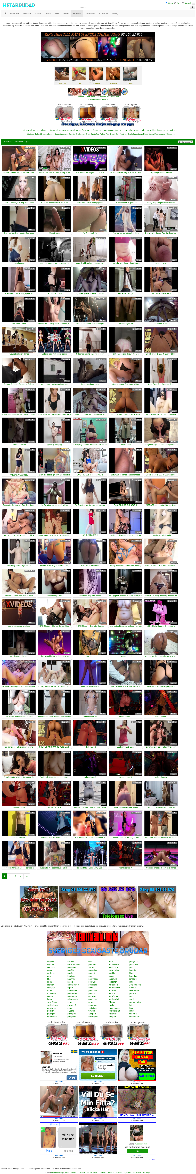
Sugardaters (138, 134)
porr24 (70, 973)
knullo (131, 1011)
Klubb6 (159, 130)
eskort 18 (71, 1005)
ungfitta (50, 961)
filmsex (91, 1011)
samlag (70, 1011)
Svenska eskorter (132, 130)
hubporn (133, 1014)
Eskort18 (165, 130)
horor (111, 961)
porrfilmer (71, 967)
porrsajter (92, 970)
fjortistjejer (93, 1008)
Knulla (130, 134)
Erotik (88, 134)
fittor (131, 973)
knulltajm (71, 976)
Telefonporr (94, 130)
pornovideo (114, 964)
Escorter (72, 134)
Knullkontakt (80, 134)
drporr (70, 988)
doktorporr (93, 1017)
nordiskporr (52, 1017)
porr (131, 967)
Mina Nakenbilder (106, 130)
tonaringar (51, 993)
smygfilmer (52, 1002)
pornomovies (135, 1002)
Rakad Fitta (104, 134)
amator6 (133, 979)
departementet (73, 964)
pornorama (72, 996)
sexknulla (113, 979)
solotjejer (51, 988)
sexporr (112, 976)
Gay (178, 3)
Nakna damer (148, 134)
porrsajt (91, 973)
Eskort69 (38, 134)
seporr (70, 1008)
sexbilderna (52, 1005)
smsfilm (112, 973)
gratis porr (51, 973)
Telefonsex (51, 130)
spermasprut (114, 1011)
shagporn (113, 1017)
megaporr (92, 1005)
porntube (92, 982)
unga (49, 982)
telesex (50, 996)
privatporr (71, 1014)
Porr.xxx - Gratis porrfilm (98, 99)
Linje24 (24, 130)
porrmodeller (114, 988)
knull (131, 982)
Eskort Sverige (119, 130)
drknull (91, 988)
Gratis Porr (95, 134)
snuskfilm (113, 1014)
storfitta (50, 985)
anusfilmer (113, 996)
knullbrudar (72, 990)
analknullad (114, 999)
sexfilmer (113, 982)
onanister (92, 999)
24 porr (112, 1002)
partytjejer (51, 1014)
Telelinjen (31, 130)
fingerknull (133, 976)
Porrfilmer (123, 134)
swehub (132, 988)
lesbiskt (132, 970)
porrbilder (92, 985)
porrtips (132, 993)
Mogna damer (159, 134)
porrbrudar (134, 964)
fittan (69, 1002)
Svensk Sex (114, 134)
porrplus (92, 964)
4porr (49, 970)
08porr (91, 961)
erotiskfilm (113, 967)
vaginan (50, 964)
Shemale (188, 3)
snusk (131, 999)
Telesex (59, 130)
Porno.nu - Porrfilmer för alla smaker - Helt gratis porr (98, 97)
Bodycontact (174, 130)
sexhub (91, 967)
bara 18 (112, 993)
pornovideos (72, 993)
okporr (91, 1002)
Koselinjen (74, 130)
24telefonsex (135, 985)
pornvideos (93, 979)
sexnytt (70, 961)
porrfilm (70, 970)
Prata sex (66, 130)
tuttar (49, 990)
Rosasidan (151, 130)
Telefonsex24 (84, 130)
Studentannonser (61, 134)
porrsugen (113, 985)
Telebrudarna (41, 130)
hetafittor (71, 979)
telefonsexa (72, 999)
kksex (70, 982)
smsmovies (114, 970)
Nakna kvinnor (48, 134)
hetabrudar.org (57, 1172)
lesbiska (51, 967)
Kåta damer (170, 134)
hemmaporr (134, 1017)
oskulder (92, 996)
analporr (92, 1014)
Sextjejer (143, 130)
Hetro (170, 3)
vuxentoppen (114, 1008)
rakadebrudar (135, 990)
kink (131, 1008)
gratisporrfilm (73, 985)
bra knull (112, 990)
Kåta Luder (30, 134)
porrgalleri (133, 961)
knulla (111, 1005)
